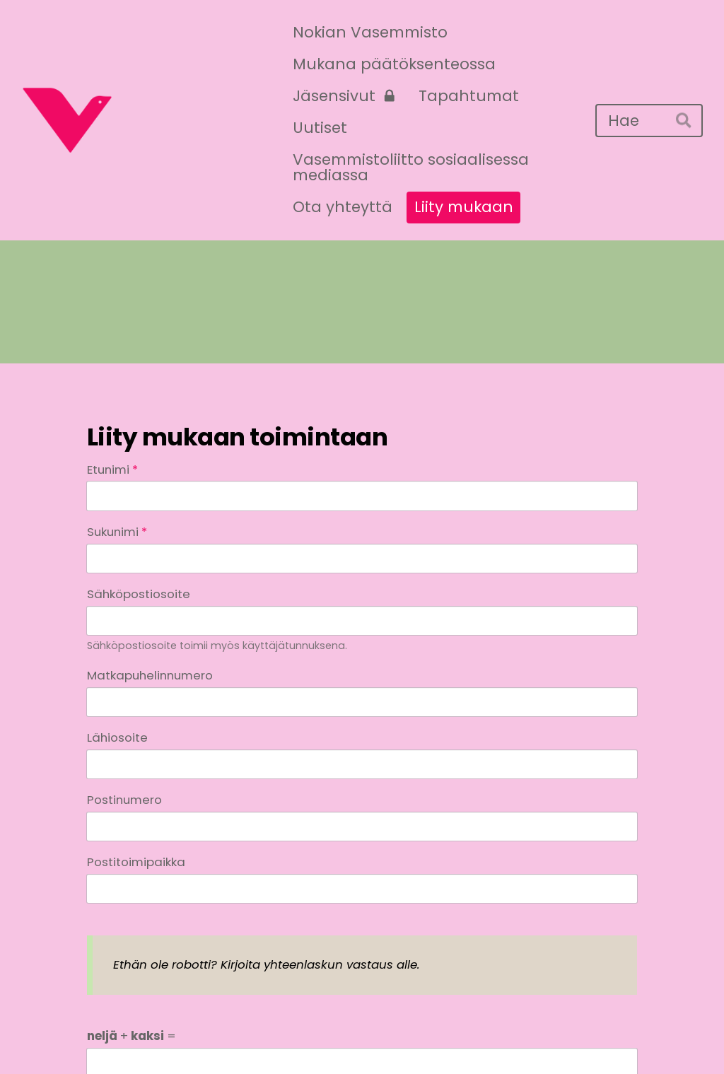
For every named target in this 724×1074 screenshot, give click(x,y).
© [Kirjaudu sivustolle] (95, 1036)
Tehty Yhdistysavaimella (584, 1036)
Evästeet (489, 1036)
